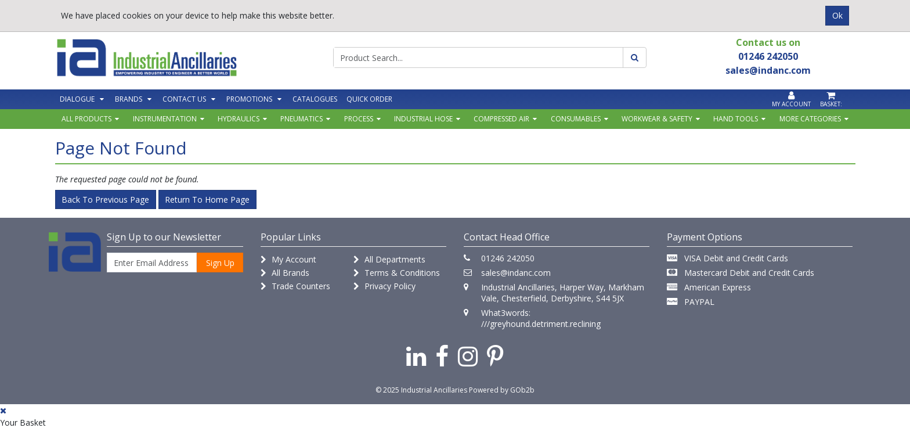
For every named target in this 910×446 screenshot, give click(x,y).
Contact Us (184, 99)
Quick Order (369, 99)
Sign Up (220, 262)
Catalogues (314, 99)
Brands (128, 99)
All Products (86, 119)
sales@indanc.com (516, 272)
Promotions (249, 99)
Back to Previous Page (105, 199)
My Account (288, 259)
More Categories (810, 119)
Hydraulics (238, 119)
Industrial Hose (423, 119)
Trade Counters (295, 286)
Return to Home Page (207, 199)
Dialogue (77, 99)
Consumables (576, 119)
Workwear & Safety (657, 119)
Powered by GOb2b (502, 390)
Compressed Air (501, 119)
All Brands (285, 272)
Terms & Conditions (396, 272)
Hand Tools (735, 119)
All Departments (389, 259)
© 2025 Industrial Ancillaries (421, 390)
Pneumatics (301, 119)
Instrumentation (165, 119)
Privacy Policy (384, 286)
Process (358, 119)
